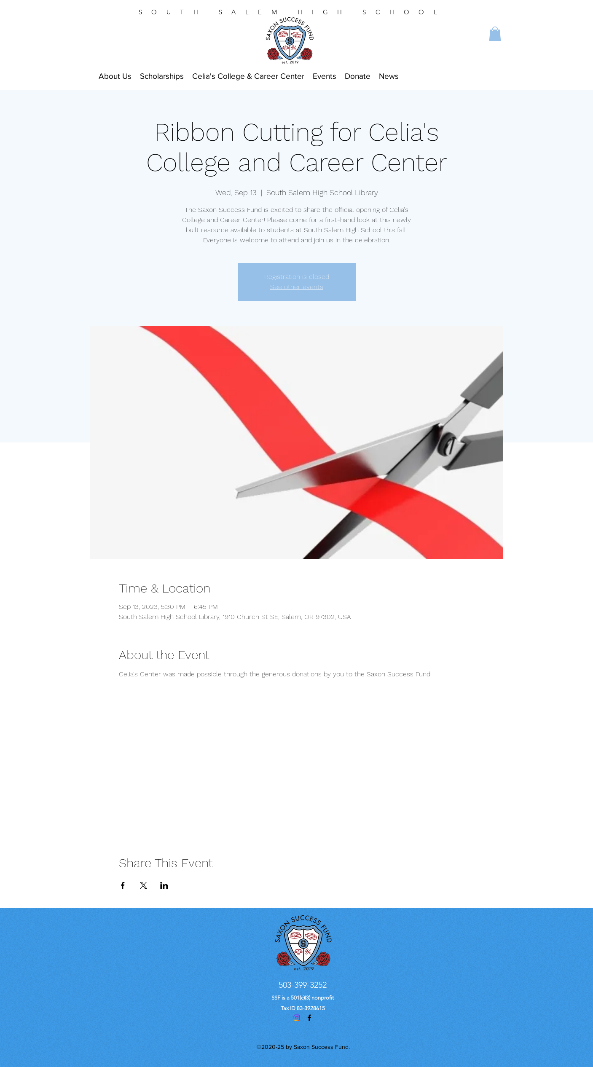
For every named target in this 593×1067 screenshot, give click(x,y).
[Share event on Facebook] (123, 885)
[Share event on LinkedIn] (164, 885)
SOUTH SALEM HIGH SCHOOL (293, 12)
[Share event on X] (144, 885)
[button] (495, 34)
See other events (296, 287)
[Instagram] (296, 1017)
